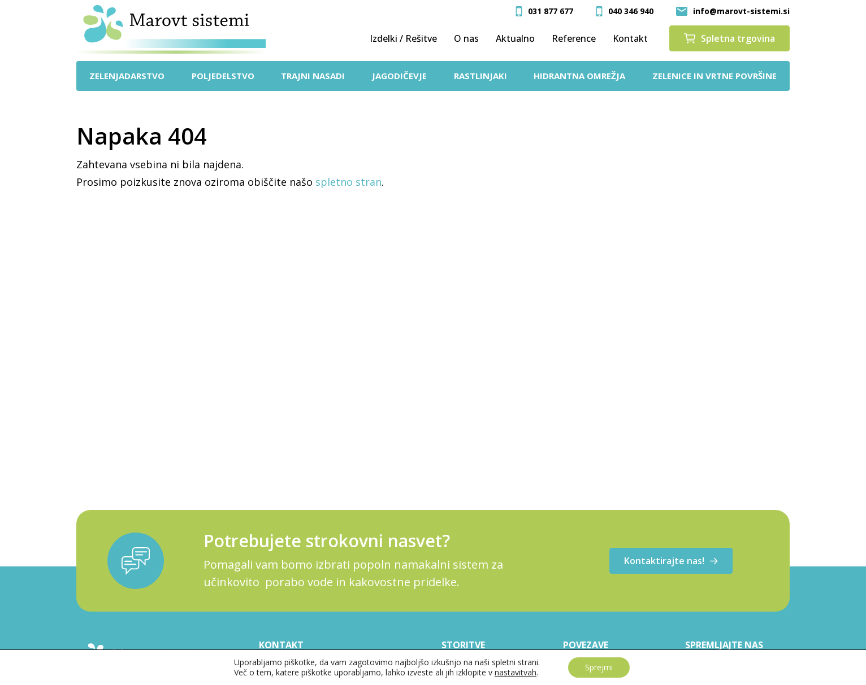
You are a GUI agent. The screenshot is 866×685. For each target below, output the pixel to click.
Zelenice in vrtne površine (714, 75)
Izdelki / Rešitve (403, 38)
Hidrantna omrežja (579, 75)
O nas (466, 38)
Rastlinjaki (480, 75)
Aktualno (515, 38)
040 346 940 (630, 11)
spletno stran (348, 182)
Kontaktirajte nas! (671, 561)
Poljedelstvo (223, 75)
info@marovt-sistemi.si (741, 11)
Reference (574, 38)
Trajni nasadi (313, 75)
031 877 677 (550, 11)
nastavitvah (515, 672)
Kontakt (630, 38)
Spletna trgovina (729, 38)
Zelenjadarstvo (126, 75)
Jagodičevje (399, 75)
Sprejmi (599, 667)
